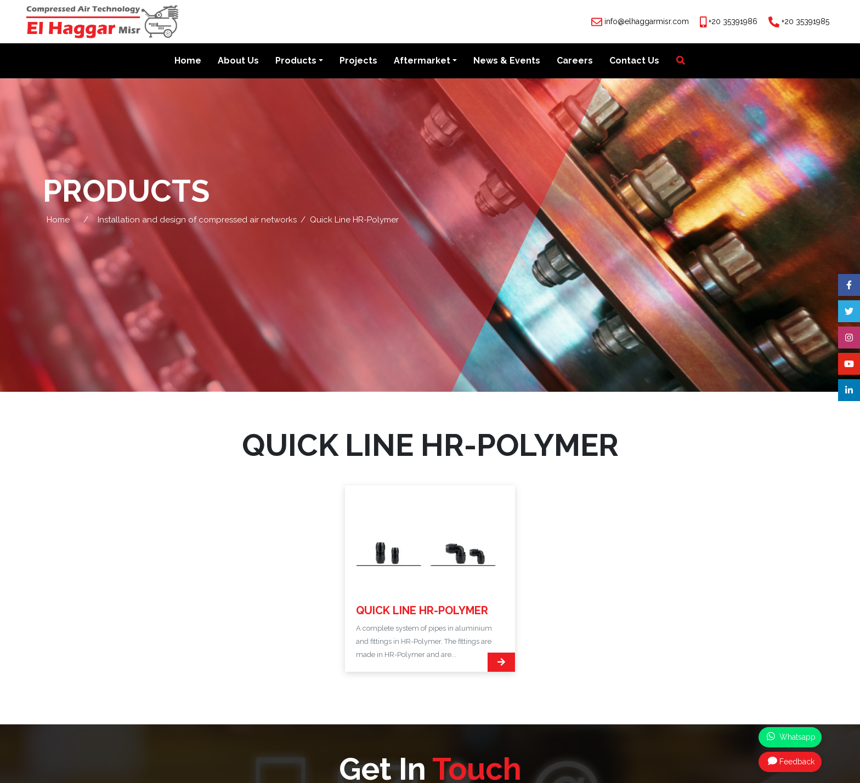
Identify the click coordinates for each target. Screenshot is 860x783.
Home (187, 61)
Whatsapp (791, 736)
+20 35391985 (805, 21)
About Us (238, 61)
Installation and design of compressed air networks (197, 220)
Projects (358, 61)
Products (295, 61)
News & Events (506, 61)
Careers (575, 61)
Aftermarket (422, 61)
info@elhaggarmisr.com (646, 21)
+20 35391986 (733, 21)
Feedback (791, 761)
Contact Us (634, 61)
